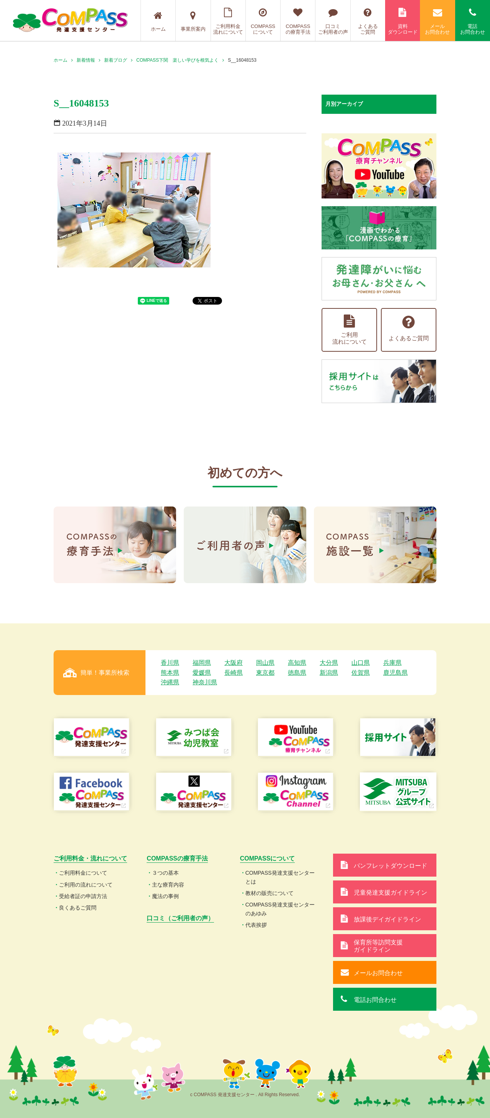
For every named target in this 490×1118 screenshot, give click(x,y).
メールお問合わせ (437, 21)
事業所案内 (193, 21)
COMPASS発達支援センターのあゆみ (280, 909)
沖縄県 (170, 682)
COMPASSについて (263, 21)
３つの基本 (165, 873)
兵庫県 (392, 662)
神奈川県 (205, 682)
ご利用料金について (83, 873)
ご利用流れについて (349, 330)
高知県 (297, 662)
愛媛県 (202, 672)
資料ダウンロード (402, 21)
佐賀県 (360, 672)
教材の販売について (269, 893)
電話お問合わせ (472, 21)
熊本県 (170, 672)
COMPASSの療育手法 (298, 21)
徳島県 (297, 672)
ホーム (158, 21)
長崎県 (233, 672)
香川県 (170, 662)
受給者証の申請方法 (83, 896)
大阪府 (233, 662)
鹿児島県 (395, 672)
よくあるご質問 (368, 21)
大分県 (329, 662)
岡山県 (265, 662)
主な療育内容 (168, 885)
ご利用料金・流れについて (90, 858)
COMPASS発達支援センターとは (280, 877)
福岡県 (202, 662)
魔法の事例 (165, 896)
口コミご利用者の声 (332, 21)
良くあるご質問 (77, 908)
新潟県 (329, 672)
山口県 (360, 662)
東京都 (265, 672)
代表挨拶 (256, 925)
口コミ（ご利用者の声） (180, 918)
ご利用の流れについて (86, 885)
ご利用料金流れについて (228, 21)
